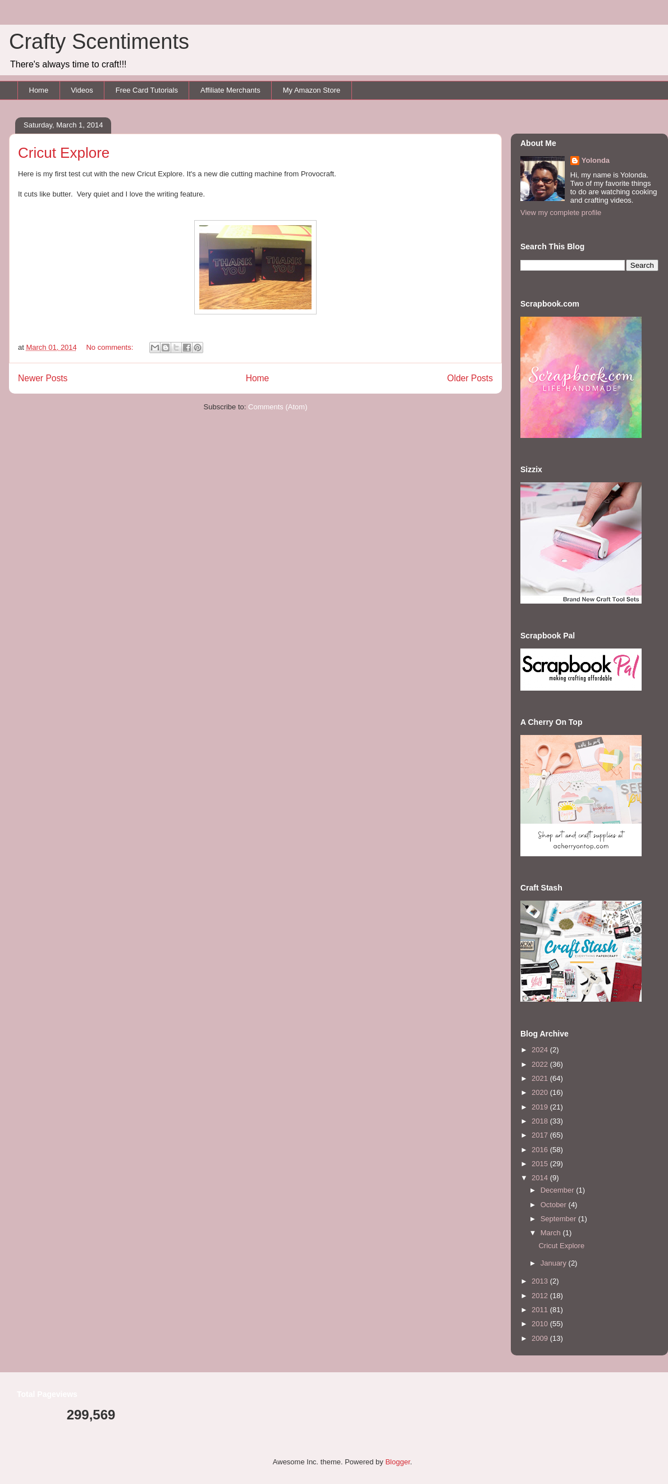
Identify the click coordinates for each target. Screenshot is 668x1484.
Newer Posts (42, 378)
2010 (541, 1323)
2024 (541, 1049)
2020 (541, 1092)
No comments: (110, 347)
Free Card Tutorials (147, 90)
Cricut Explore (63, 152)
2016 (541, 1149)
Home (39, 90)
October (555, 1204)
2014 (541, 1177)
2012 (541, 1295)
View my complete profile (560, 212)
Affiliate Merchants (230, 90)
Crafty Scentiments (99, 41)
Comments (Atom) (277, 407)
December (559, 1190)
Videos (82, 90)
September (559, 1218)
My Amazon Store (312, 90)
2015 (541, 1163)
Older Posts (470, 378)
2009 (541, 1338)
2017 (541, 1135)
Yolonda (596, 160)
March (552, 1233)
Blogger (397, 1462)
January (555, 1263)
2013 (541, 1281)
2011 (541, 1309)
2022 (541, 1064)
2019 (541, 1107)
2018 (541, 1121)
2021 (541, 1078)
